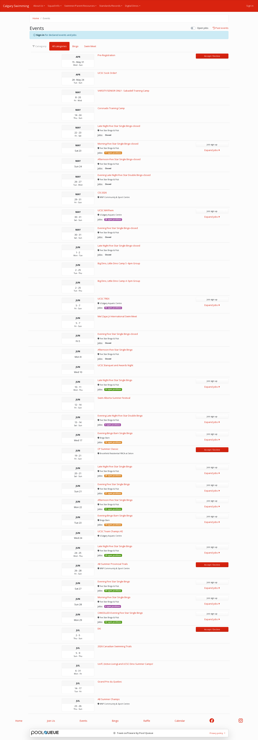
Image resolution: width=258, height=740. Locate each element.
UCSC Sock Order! (107, 73)
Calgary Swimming (16, 6)
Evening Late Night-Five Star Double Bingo (120, 415)
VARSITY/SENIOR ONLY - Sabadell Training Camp (123, 90)
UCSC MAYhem (106, 210)
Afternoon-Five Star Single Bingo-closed (119, 159)
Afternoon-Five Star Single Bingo (115, 349)
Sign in (250, 5)
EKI (99, 628)
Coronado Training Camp (111, 108)
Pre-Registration (106, 55)
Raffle (146, 720)
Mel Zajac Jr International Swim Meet (117, 316)
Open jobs (202, 28)
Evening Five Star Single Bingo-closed (118, 228)
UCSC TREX (103, 298)
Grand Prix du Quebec (110, 681)
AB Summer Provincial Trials (113, 564)
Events (83, 720)
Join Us (51, 720)
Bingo (75, 46)
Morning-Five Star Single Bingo (114, 597)
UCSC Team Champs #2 (110, 531)
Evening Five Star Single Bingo (114, 484)
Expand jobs (212, 150)
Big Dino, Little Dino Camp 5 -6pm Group (119, 263)
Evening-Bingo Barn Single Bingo (115, 433)
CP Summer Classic (108, 449)
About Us (38, 5)
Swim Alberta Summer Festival (114, 397)
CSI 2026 (102, 192)
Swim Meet (90, 46)
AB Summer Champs (109, 699)
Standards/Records (110, 5)
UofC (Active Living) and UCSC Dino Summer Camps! (125, 663)
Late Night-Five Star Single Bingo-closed (119, 126)
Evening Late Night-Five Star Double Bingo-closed (124, 175)
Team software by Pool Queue (133, 733)
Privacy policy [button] (217, 733)
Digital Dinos (131, 5)
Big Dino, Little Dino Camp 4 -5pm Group (119, 280)
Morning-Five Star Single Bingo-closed (118, 143)
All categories (59, 46)
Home (36, 18)
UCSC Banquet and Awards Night (115, 365)
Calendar (180, 720)
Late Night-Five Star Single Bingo (115, 380)
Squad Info (54, 5)
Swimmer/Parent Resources (79, 5)
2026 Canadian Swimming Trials (115, 646)
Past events (220, 28)
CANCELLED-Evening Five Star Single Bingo (120, 612)
